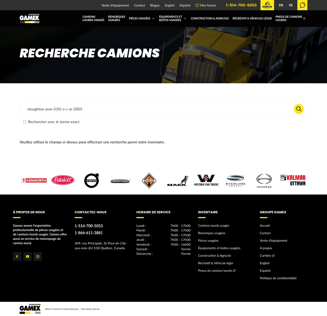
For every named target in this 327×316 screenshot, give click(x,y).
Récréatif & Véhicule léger (252, 18)
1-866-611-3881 (89, 232)
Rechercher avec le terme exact (51, 121)
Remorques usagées (116, 18)
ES (291, 5)
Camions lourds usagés (93, 18)
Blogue (155, 5)
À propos (266, 248)
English (170, 5)
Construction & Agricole (210, 18)
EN (281, 5)
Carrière (265, 255)
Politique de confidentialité (278, 278)
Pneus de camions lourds (288, 18)
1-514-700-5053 (241, 5)
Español (185, 5)
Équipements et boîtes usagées (170, 18)
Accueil (265, 225)
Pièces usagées (139, 18)
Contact (139, 5)
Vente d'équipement (115, 5)
